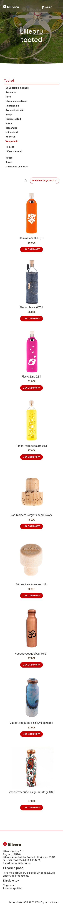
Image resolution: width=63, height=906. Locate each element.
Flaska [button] (10, 146)
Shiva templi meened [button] (17, 87)
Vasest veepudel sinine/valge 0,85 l (31, 722)
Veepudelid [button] (11, 141)
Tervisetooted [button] (13, 119)
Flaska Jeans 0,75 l (31, 307)
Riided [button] (9, 157)
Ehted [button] (8, 123)
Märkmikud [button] (11, 132)
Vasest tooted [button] (14, 151)
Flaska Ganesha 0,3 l (31, 238)
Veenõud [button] (10, 136)
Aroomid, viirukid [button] (14, 110)
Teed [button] (8, 96)
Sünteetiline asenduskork (31, 584)
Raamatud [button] (10, 92)
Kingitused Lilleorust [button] (16, 166)
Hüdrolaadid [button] (12, 105)
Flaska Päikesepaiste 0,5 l (31, 445)
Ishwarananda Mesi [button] (16, 101)
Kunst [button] (8, 162)
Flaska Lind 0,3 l (31, 376)
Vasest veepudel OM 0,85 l (31, 653)
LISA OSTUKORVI (31, 249)
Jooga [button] (8, 114)
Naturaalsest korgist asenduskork (31, 515)
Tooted (9, 80)
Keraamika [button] (11, 127)
